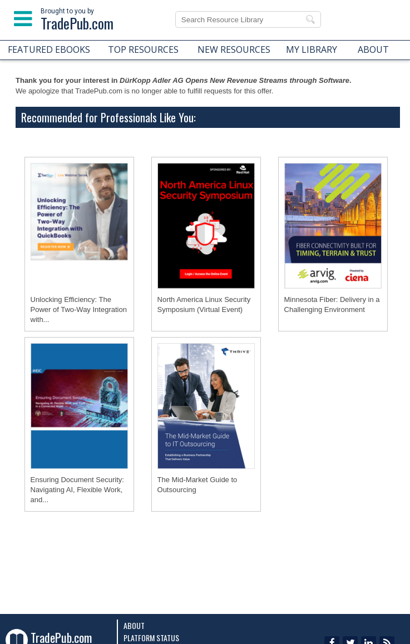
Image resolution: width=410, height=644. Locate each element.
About (134, 625)
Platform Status (151, 637)
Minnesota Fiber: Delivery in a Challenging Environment (332, 304)
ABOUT (373, 49)
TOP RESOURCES (143, 49)
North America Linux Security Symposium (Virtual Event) (204, 304)
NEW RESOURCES (233, 49)
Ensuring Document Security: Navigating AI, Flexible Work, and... (77, 489)
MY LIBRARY (311, 49)
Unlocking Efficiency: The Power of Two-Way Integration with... (79, 309)
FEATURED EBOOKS (49, 49)
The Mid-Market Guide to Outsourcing (197, 484)
